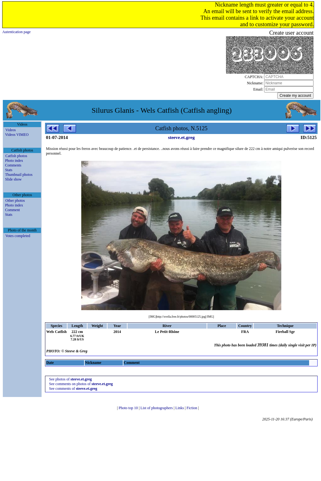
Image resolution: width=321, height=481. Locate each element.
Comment (12, 210)
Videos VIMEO (16, 134)
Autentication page (16, 32)
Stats (8, 170)
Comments (13, 165)
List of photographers (156, 408)
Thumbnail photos (19, 174)
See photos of (70, 379)
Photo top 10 (129, 408)
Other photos (15, 200)
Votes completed (17, 236)
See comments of (73, 388)
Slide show (13, 179)
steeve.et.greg (181, 137)
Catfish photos (16, 156)
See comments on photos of (81, 384)
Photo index (14, 160)
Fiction (192, 408)
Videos (10, 130)
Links (180, 408)
